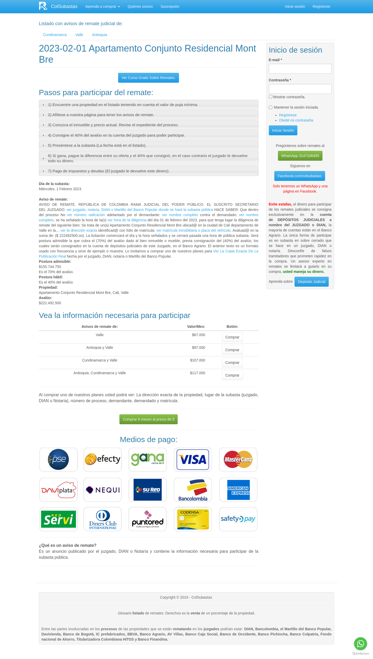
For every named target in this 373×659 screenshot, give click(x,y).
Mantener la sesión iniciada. (294, 107)
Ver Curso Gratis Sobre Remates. (148, 78)
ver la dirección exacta (79, 230)
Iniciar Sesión (283, 130)
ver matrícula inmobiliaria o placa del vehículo (193, 230)
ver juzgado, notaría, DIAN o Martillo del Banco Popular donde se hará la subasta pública (139, 210)
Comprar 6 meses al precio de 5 (148, 419)
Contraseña (280, 80)
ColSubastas (64, 6)
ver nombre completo (180, 215)
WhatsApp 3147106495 (300, 156)
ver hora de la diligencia (126, 220)
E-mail (275, 60)
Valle (79, 35)
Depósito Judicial (311, 282)
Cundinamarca (55, 35)
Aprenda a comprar (102, 6)
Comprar (232, 337)
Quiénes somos (140, 6)
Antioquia (99, 35)
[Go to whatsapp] (360, 643)
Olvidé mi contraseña (296, 120)
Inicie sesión (295, 6)
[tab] (149, 104)
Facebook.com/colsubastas (300, 176)
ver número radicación (86, 215)
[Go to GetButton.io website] (360, 653)
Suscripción (170, 6)
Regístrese (321, 6)
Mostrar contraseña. (287, 97)
